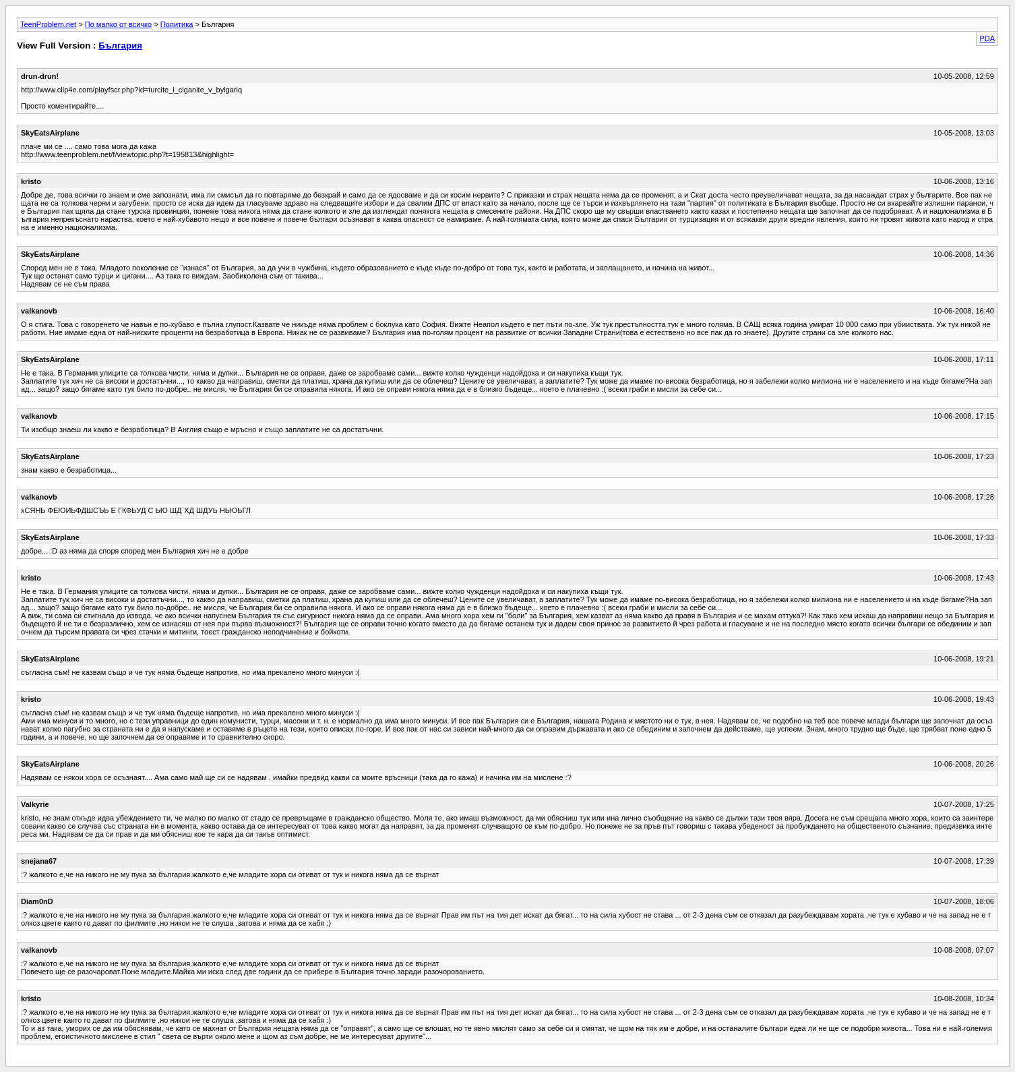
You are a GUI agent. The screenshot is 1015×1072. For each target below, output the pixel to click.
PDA (987, 38)
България (120, 45)
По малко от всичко (118, 24)
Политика (176, 24)
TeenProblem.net (48, 24)
